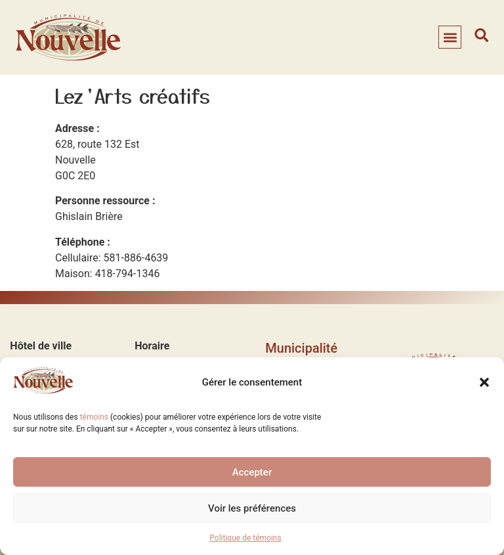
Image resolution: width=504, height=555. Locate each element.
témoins (94, 417)
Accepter (252, 472)
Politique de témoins (245, 538)
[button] (484, 382)
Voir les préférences (252, 508)
